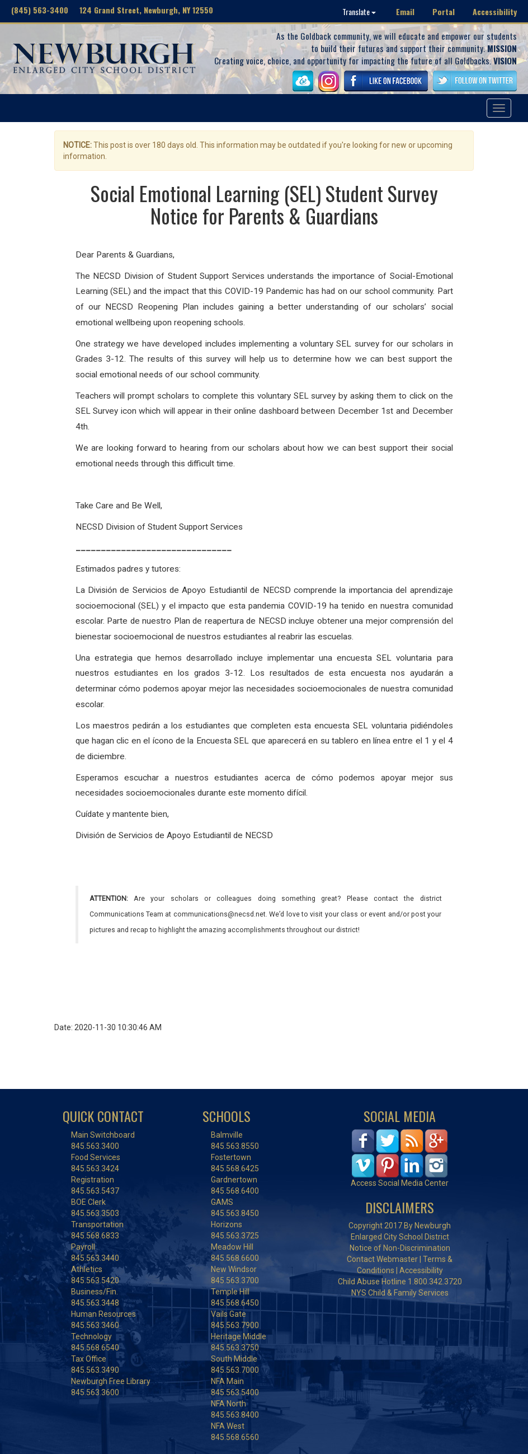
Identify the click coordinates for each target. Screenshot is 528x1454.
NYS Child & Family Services (400, 1292)
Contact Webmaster (382, 1259)
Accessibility (495, 11)
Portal (443, 11)
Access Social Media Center (400, 1183)
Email (405, 11)
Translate (359, 11)
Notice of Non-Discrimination (400, 1247)
